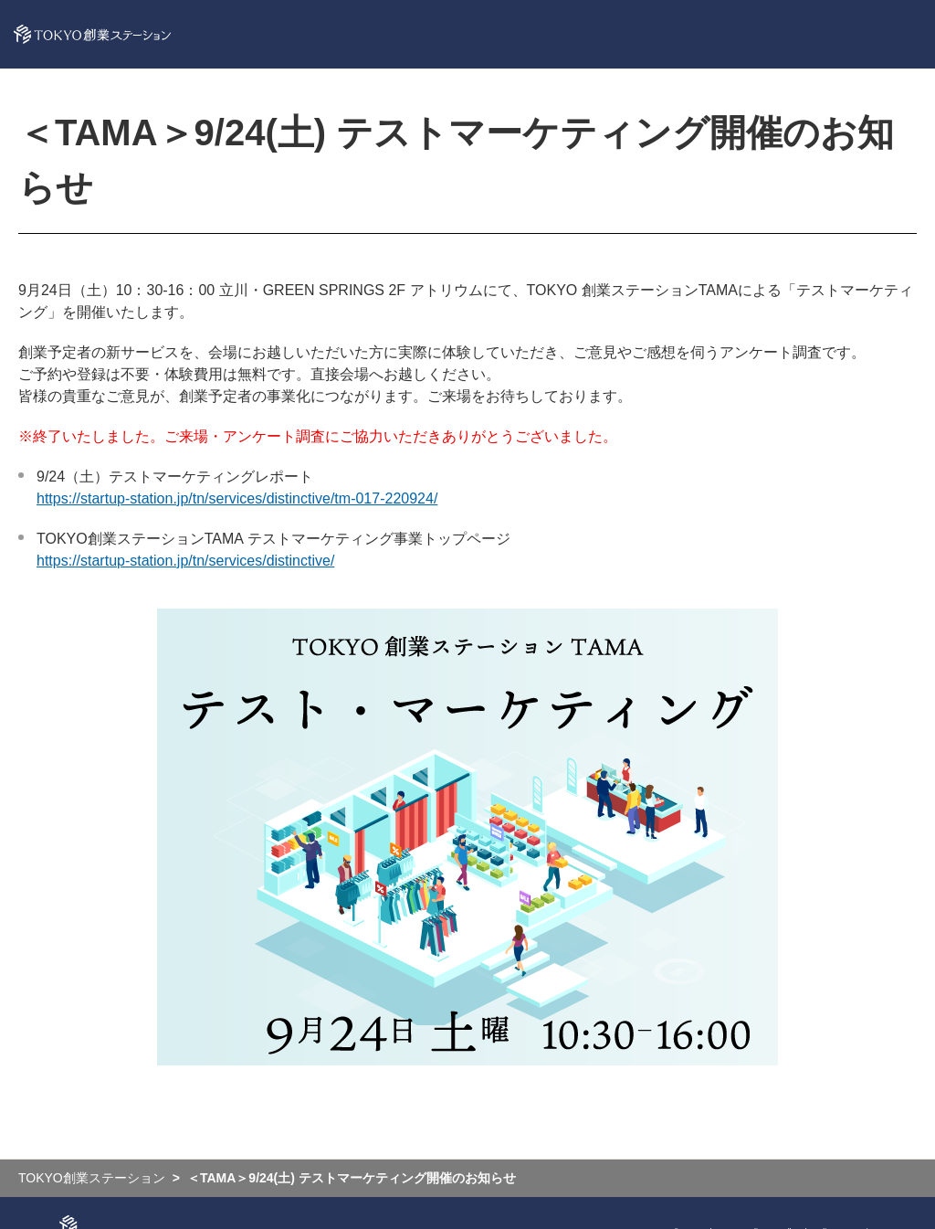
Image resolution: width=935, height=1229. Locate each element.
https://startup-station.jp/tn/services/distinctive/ (185, 560)
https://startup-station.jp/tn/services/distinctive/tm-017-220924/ (237, 498)
